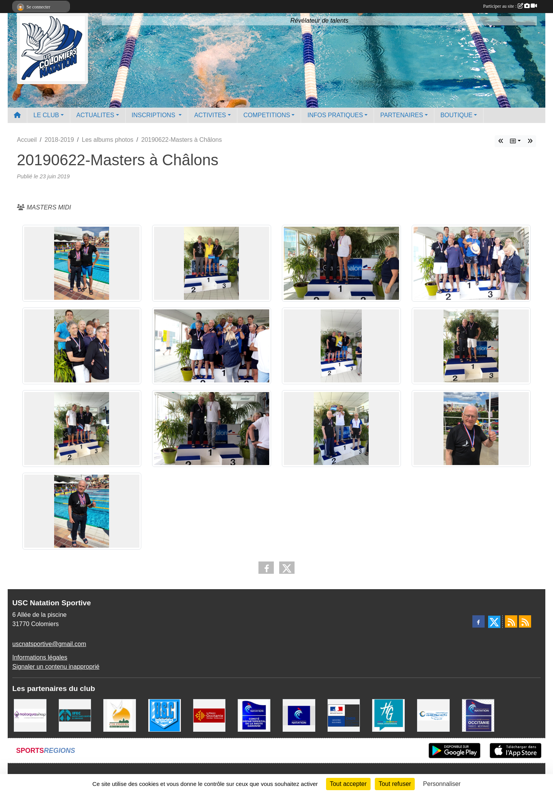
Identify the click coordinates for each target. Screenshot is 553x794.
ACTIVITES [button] (210, 115)
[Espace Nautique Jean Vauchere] (433, 715)
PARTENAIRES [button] (401, 115)
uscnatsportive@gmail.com (49, 644)
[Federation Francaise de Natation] (299, 715)
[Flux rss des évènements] (525, 621)
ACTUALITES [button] (95, 115)
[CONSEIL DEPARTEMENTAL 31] (388, 715)
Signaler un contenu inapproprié (55, 666)
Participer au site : (510, 6)
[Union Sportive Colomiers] (164, 715)
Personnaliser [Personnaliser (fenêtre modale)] (442, 784)
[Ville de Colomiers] (119, 715)
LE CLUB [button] (46, 115)
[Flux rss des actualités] (511, 621)
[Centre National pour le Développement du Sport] (344, 715)
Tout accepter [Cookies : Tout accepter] (348, 784)
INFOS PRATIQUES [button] (335, 115)
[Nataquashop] (30, 715)
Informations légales (39, 657)
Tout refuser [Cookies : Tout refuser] (395, 784)
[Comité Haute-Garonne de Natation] (254, 715)
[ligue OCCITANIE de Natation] (478, 715)
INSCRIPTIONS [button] (154, 115)
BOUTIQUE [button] (456, 115)
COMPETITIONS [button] (266, 115)
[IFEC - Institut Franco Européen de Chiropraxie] (75, 715)
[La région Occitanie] (209, 715)
